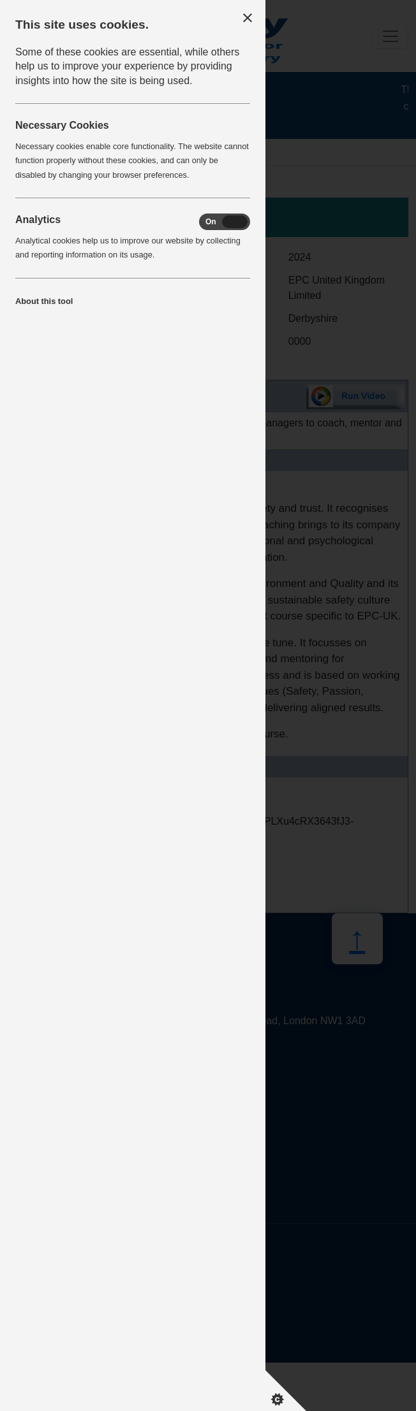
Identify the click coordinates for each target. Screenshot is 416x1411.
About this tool (44, 301)
